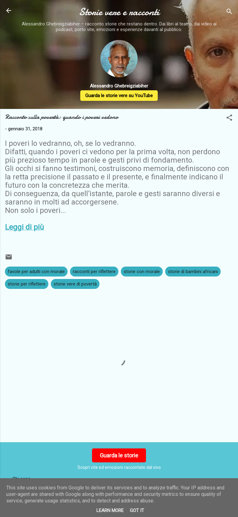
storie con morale (142, 271)
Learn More (110, 510)
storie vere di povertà (75, 284)
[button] (229, 119)
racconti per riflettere (94, 271)
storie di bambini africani (193, 271)
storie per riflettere (27, 284)
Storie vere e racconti (119, 12)
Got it (137, 510)
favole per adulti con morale (36, 271)
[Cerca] (229, 12)
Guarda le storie (119, 455)
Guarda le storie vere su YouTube (119, 95)
